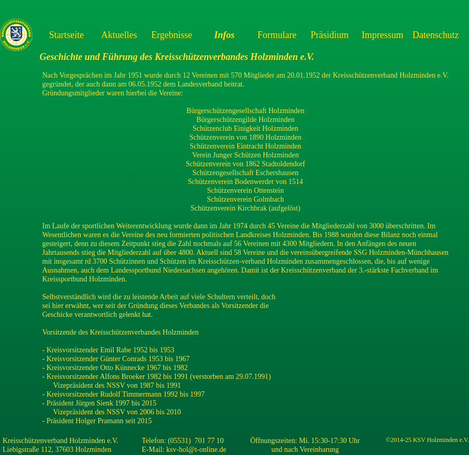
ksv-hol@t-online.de (196, 449)
